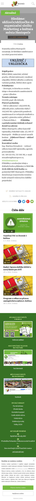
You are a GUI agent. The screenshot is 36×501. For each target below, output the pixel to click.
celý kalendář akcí (18, 452)
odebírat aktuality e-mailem (19, 191)
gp (28, 201)
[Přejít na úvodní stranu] (18, 4)
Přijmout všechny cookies (18, 487)
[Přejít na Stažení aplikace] (18, 329)
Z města (20, 44)
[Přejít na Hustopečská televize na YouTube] (18, 358)
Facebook (18, 397)
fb (19, 201)
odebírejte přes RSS (20, 196)
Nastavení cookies (18, 498)
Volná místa (18, 418)
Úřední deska (18, 409)
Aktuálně (10, 12)
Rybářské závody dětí (18, 436)
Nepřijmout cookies (18, 493)
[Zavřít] (34, 460)
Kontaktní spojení (18, 412)
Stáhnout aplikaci (18, 340)
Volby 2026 (18, 424)
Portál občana (18, 406)
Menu (2, 4)
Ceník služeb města (18, 415)
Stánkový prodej (18, 421)
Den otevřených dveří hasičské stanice (18, 448)
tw (24, 201)
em (32, 201)
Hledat (33, 3)
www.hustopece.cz (10, 160)
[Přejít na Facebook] (18, 386)
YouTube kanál (18, 368)
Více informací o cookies (21, 468)
